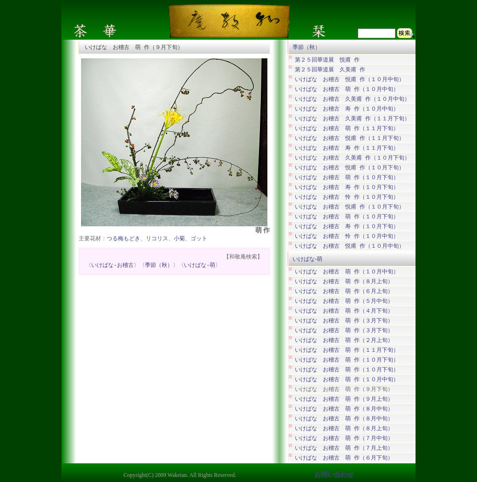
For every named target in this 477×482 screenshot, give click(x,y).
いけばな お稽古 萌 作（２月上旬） (344, 340)
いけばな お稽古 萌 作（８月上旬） (344, 282)
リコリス (157, 239)
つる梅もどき (123, 239)
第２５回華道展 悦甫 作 (327, 60)
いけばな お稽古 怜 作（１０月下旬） (347, 197)
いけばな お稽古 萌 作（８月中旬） (344, 409)
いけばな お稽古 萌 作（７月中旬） (344, 438)
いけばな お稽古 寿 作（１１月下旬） (347, 148)
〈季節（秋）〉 (158, 266)
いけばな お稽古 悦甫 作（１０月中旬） (349, 80)
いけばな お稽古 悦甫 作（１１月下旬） (349, 138)
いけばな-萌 (307, 259)
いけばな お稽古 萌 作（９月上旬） (344, 399)
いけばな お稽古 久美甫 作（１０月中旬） (352, 99)
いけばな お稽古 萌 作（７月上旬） (344, 448)
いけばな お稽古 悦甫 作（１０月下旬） (349, 168)
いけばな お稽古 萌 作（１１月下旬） (347, 129)
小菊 (179, 239)
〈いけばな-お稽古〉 (112, 266)
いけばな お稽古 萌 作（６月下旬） (344, 458)
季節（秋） (306, 47)
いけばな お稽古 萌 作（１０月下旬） (347, 178)
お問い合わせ (334, 474)
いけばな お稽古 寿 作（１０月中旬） (347, 109)
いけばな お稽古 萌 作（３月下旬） (344, 321)
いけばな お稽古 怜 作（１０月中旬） (347, 236)
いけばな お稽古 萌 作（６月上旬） (344, 291)
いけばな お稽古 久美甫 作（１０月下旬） (352, 158)
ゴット (199, 239)
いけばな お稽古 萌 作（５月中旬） (344, 301)
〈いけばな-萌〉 (199, 266)
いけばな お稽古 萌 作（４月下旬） (344, 311)
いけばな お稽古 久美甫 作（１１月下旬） (352, 119)
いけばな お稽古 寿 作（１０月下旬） (347, 187)
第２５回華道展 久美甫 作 (330, 70)
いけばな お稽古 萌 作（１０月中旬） (347, 89)
